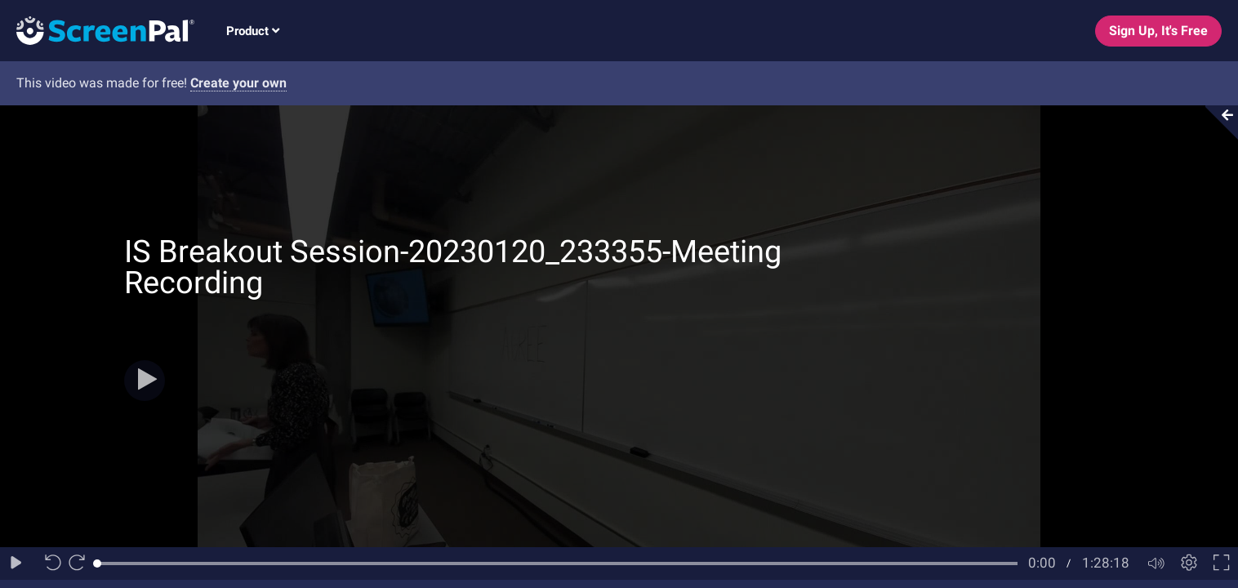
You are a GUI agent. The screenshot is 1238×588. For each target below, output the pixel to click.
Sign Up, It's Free (1158, 30)
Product (252, 31)
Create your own (238, 83)
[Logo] (97, 30)
